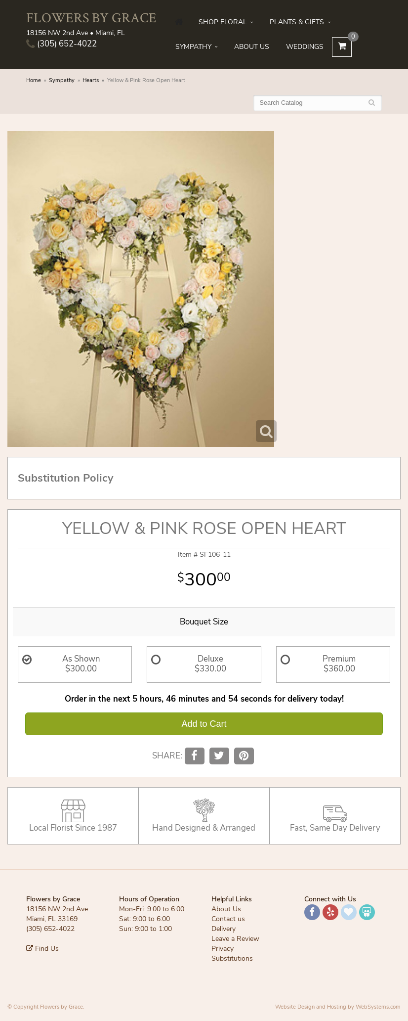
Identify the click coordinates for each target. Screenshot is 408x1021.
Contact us (228, 919)
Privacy (222, 948)
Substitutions (232, 958)
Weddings (305, 46)
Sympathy (193, 46)
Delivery (223, 928)
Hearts (90, 80)
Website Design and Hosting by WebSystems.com (338, 1007)
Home (33, 80)
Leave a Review (235, 938)
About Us (251, 46)
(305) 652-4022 (61, 43)
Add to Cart (203, 724)
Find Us (42, 948)
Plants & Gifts (297, 22)
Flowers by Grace (91, 17)
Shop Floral (223, 22)
